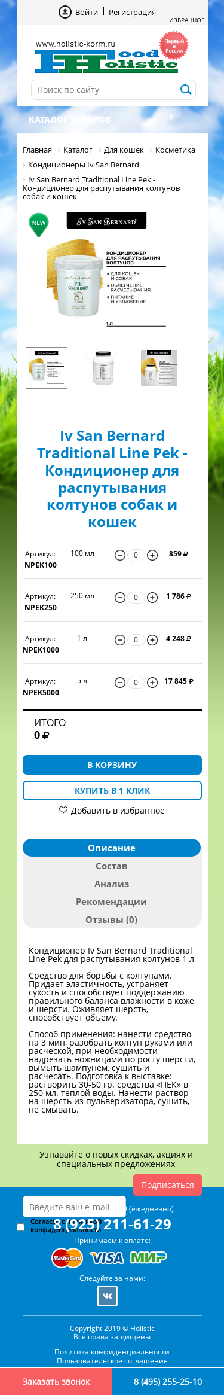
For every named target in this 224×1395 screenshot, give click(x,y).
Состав (112, 866)
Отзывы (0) (111, 919)
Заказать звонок (56, 1381)
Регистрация (132, 12)
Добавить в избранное (118, 810)
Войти (86, 12)
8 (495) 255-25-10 (168, 1381)
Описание (112, 848)
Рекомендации (111, 901)
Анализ (111, 884)
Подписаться (167, 1184)
